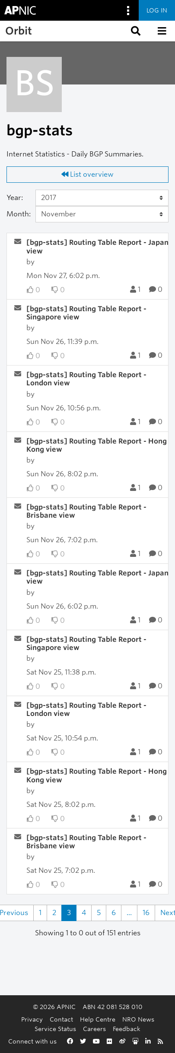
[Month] (102, 214)
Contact (61, 1019)
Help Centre (97, 1019)
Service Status (55, 1028)
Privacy (32, 1019)
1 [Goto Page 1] (40, 913)
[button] (134, 31)
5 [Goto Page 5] (99, 913)
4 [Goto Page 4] (84, 913)
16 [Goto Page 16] (146, 913)
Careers (94, 1028)
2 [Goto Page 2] (54, 913)
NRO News (138, 1019)
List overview (87, 174)
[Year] (102, 198)
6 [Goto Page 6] (113, 913)
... (129, 913)
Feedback (126, 1028)
